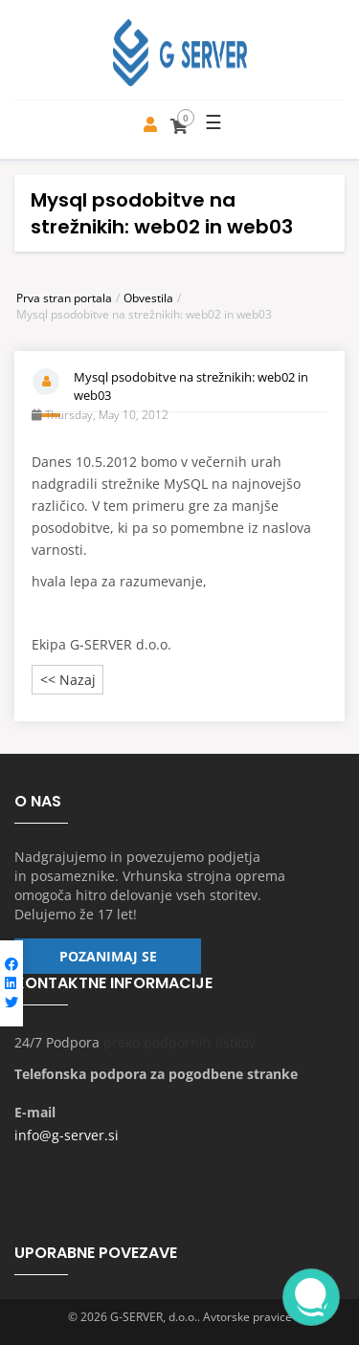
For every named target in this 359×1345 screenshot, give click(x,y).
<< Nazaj (68, 680)
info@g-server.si (66, 1135)
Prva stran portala (64, 298)
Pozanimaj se (108, 956)
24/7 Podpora (57, 1042)
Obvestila (148, 298)
